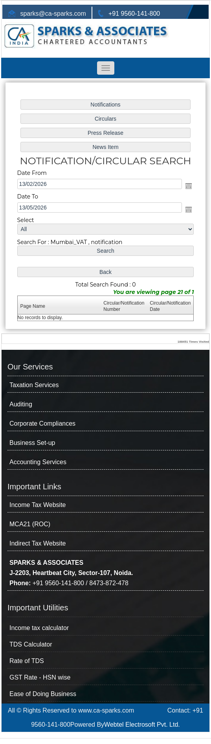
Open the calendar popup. (186, 186)
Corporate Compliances (42, 423)
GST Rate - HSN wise (39, 677)
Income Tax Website (37, 505)
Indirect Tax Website (37, 543)
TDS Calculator (30, 644)
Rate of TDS (26, 661)
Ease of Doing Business (42, 694)
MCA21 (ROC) (29, 524)
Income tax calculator (39, 628)
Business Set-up (32, 442)
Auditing (20, 404)
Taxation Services (34, 385)
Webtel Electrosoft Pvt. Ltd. (142, 724)
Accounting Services (37, 462)
